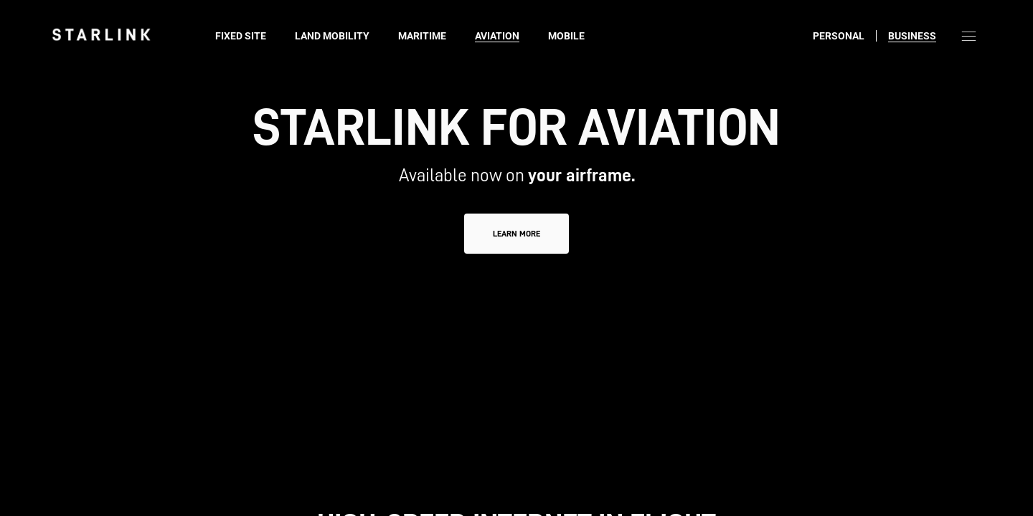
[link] (101, 34)
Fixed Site (240, 36)
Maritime (422, 36)
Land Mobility (332, 36)
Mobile (566, 36)
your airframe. (581, 175)
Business (912, 36)
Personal (838, 36)
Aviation (497, 36)
